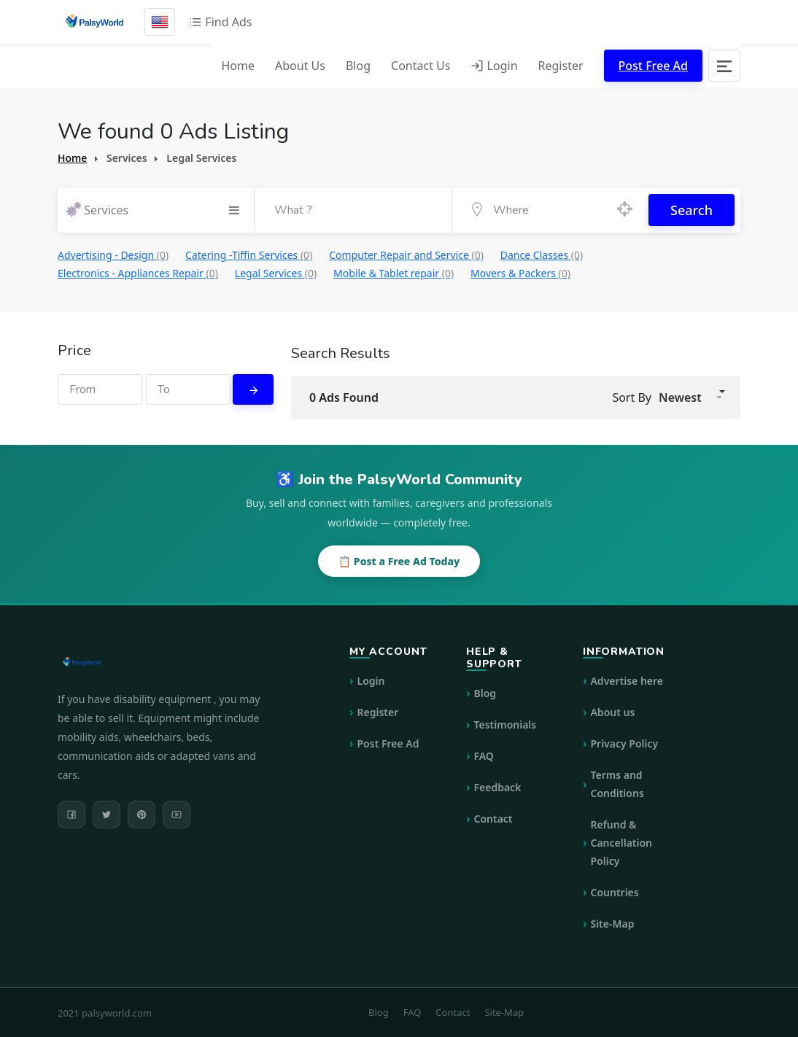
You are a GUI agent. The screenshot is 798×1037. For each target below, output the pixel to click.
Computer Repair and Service (406, 254)
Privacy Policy (624, 743)
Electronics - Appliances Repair (138, 272)
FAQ (483, 755)
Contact (492, 818)
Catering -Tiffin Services (248, 254)
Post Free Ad (653, 66)
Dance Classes (541, 254)
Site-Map (612, 923)
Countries (614, 891)
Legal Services (276, 272)
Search (691, 210)
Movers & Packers (520, 272)
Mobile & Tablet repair (393, 272)
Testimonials (504, 724)
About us (612, 711)
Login (493, 66)
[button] (690, 396)
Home (238, 66)
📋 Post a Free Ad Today (399, 560)
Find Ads (220, 22)
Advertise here (626, 680)
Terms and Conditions (616, 783)
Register (561, 66)
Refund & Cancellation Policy (621, 842)
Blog (358, 66)
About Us (300, 66)
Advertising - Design (113, 254)
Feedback (497, 786)
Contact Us (420, 66)
